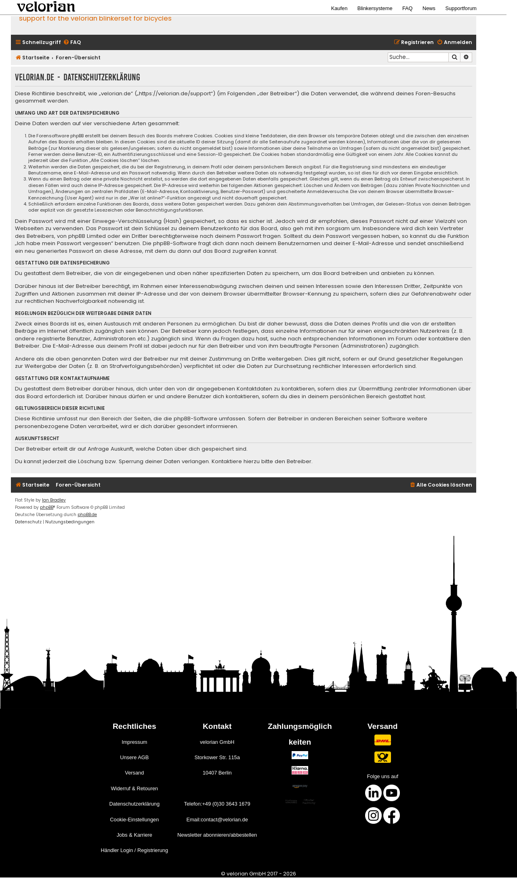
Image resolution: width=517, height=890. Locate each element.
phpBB (46, 507)
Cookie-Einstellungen (134, 820)
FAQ (407, 8)
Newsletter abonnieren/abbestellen (217, 835)
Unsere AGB (134, 757)
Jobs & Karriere (134, 835)
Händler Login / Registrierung (134, 850)
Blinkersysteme (375, 8)
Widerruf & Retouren (134, 788)
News (428, 8)
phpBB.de (87, 515)
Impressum (134, 742)
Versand (134, 773)
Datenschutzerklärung (134, 804)
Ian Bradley (54, 500)
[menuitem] (72, 42)
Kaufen (339, 8)
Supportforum (461, 8)
